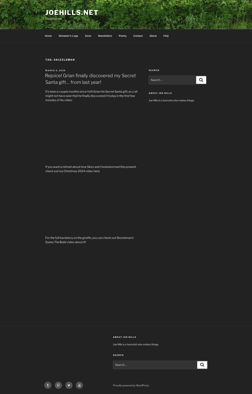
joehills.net (72, 12)
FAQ (166, 35)
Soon (88, 35)
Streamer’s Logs (68, 35)
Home (48, 35)
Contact (138, 35)
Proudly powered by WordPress (131, 385)
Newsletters (105, 35)
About (153, 35)
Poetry (123, 35)
